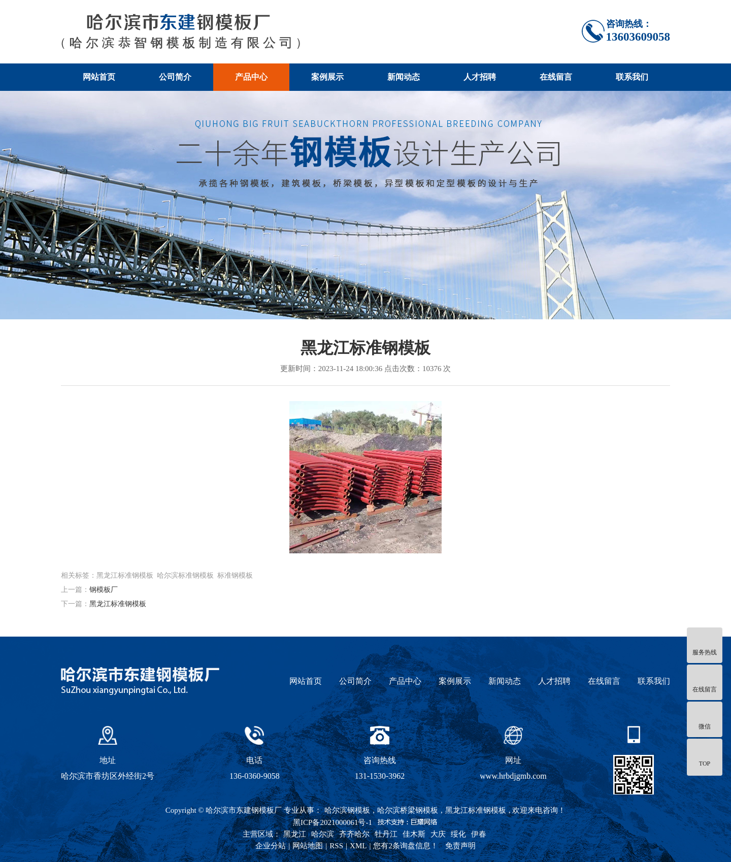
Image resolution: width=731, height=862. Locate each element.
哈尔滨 (322, 834)
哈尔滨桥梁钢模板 (407, 810)
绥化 (458, 834)
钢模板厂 (103, 589)
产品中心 (251, 77)
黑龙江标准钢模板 (117, 604)
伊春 (478, 834)
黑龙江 (294, 834)
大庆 (438, 834)
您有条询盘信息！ (405, 846)
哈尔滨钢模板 (347, 810)
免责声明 (460, 846)
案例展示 (327, 77)
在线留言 (556, 77)
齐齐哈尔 (354, 834)
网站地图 (307, 846)
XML (358, 846)
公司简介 (175, 77)
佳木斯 (414, 834)
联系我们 (632, 77)
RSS (336, 846)
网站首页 (99, 77)
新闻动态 (403, 77)
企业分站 (270, 846)
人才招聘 (479, 77)
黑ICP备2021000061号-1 (332, 822)
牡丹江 (386, 834)
